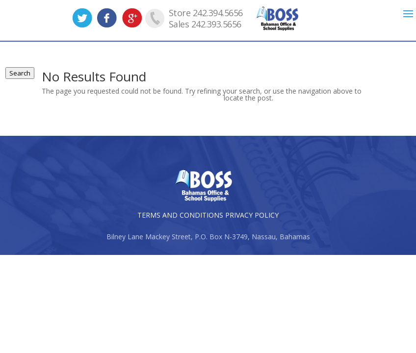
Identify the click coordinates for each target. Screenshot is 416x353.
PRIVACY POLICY (252, 215)
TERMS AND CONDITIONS (180, 215)
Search (19, 73)
